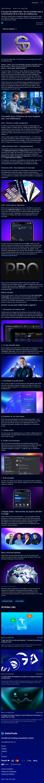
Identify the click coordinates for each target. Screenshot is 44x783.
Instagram (4, 751)
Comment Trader (7, 601)
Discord (3, 746)
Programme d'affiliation (8, 774)
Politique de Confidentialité (8, 771)
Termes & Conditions (7, 769)
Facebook (4, 756)
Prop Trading (19, 601)
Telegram (4, 748)
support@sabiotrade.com (8, 742)
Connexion (35, 2)
